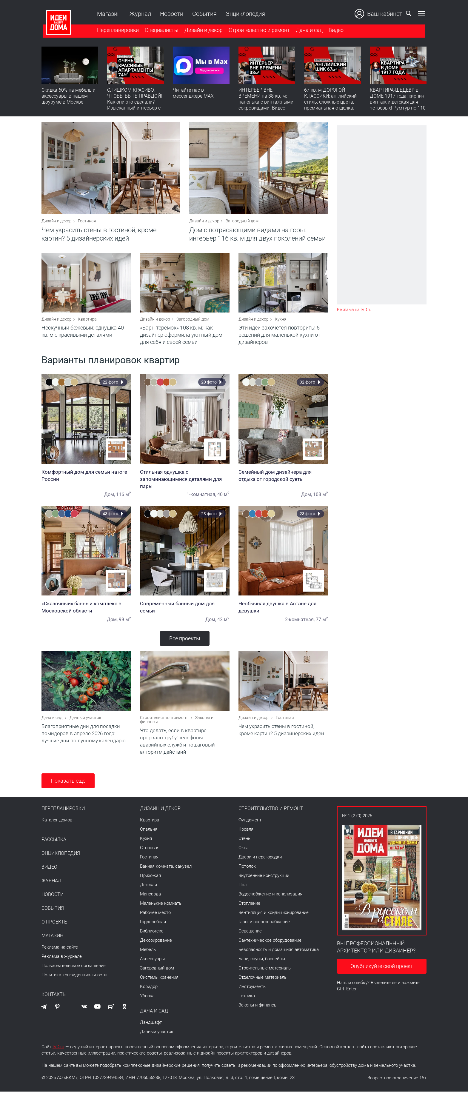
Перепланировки (116, 31)
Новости (169, 13)
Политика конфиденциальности (74, 985)
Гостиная (87, 224)
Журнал (138, 13)
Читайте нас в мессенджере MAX (193, 94)
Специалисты (160, 31)
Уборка (147, 1006)
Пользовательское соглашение (73, 976)
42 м (223, 626)
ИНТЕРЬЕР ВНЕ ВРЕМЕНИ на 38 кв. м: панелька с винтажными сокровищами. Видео (265, 100)
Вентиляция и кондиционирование (273, 923)
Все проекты (184, 645)
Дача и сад (307, 31)
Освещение (250, 941)
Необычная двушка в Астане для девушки (283, 614)
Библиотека (152, 941)
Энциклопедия (243, 13)
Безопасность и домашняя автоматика (278, 960)
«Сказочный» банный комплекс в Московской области (86, 614)
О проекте (54, 932)
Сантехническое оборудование (269, 950)
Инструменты (252, 997)
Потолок (247, 876)
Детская (148, 895)
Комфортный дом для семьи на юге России (86, 482)
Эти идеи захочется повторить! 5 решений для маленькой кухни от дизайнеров (279, 341)
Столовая (149, 858)
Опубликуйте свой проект (381, 976)
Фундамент (249, 830)
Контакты (54, 1005)
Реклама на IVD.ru (354, 309)
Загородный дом (242, 224)
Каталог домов (56, 830)
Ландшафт (151, 1032)
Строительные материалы (265, 978)
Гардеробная (153, 932)
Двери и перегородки (260, 867)
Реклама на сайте (59, 957)
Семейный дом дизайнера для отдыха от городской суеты (283, 482)
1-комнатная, (201, 501)
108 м (320, 501)
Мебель (148, 960)
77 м (322, 626)
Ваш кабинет (380, 14)
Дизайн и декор (202, 31)
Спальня (148, 839)
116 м (123, 501)
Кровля (245, 839)
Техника (246, 1006)
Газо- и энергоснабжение (264, 932)
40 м (223, 501)
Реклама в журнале (61, 966)
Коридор (149, 997)
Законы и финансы (257, 1015)
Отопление (249, 913)
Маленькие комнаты (161, 913)
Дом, (109, 501)
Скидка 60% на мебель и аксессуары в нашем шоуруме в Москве (68, 97)
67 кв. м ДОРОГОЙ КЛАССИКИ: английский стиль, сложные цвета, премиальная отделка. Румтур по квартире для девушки (331, 106)
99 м (125, 626)
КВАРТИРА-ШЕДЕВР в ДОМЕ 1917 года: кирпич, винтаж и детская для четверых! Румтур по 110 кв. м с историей (398, 103)
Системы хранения (159, 987)
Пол (242, 895)
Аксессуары (152, 969)
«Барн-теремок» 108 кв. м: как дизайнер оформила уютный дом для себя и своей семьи (181, 341)
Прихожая (150, 886)
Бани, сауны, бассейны (261, 969)
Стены (244, 849)
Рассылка (53, 850)
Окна (243, 858)
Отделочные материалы (262, 987)
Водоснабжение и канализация (270, 904)
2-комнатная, (300, 626)
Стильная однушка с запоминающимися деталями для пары (185, 486)
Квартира (87, 326)
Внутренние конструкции (263, 886)
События (202, 13)
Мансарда (150, 904)
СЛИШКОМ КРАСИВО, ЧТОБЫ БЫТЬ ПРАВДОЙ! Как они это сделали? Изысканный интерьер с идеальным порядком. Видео (134, 106)
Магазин (107, 13)
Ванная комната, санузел (166, 876)
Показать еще (68, 791)
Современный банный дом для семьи (185, 614)
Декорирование (156, 950)
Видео (334, 31)
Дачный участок (85, 728)
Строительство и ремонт (257, 31)
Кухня (281, 326)
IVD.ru (58, 1057)
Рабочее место (155, 923)
